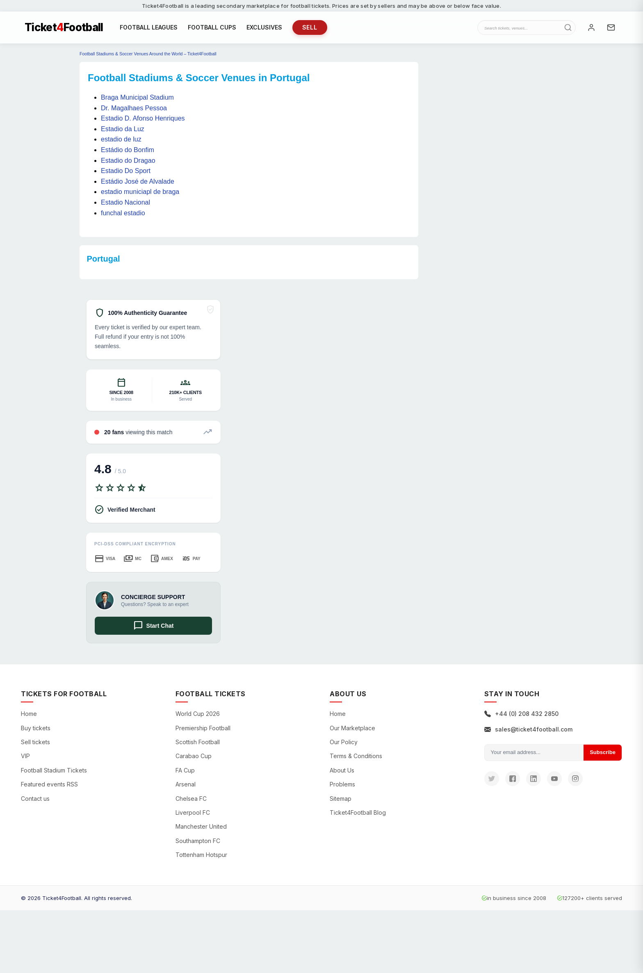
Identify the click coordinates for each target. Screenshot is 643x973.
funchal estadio (123, 213)
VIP (25, 757)
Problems (342, 785)
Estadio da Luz (122, 129)
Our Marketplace (352, 728)
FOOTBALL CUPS (212, 27)
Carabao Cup (194, 757)
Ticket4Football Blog (358, 813)
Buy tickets (35, 728)
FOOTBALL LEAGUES (149, 27)
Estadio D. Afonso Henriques (143, 119)
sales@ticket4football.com (528, 730)
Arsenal (186, 785)
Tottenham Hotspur (201, 855)
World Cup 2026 (198, 714)
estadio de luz (121, 140)
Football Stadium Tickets (54, 771)
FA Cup (185, 771)
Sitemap (340, 799)
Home (29, 714)
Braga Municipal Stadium (137, 98)
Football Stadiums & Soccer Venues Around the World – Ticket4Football (148, 54)
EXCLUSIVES (264, 27)
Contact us (35, 799)
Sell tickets (35, 742)
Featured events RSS (49, 785)
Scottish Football (198, 742)
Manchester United (201, 827)
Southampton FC (198, 841)
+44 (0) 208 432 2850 (521, 714)
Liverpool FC (193, 813)
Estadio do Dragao (128, 161)
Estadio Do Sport (125, 172)
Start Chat (153, 626)
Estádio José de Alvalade (137, 182)
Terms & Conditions (356, 757)
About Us (342, 771)
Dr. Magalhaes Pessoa (134, 108)
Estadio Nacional (125, 203)
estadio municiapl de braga (140, 192)
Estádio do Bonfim (127, 150)
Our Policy (344, 742)
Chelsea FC (191, 799)
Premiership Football (203, 728)
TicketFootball (64, 28)
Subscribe (603, 753)
